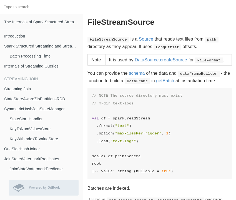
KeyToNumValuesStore (30, 129)
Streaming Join (17, 89)
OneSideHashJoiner (22, 149)
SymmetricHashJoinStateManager (34, 109)
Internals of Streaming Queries (31, 66)
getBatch (165, 80)
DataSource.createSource (161, 60)
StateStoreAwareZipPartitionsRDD (34, 99)
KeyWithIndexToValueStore (34, 139)
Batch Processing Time (30, 56)
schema (137, 73)
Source (146, 39)
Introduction (14, 36)
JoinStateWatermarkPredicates (31, 159)
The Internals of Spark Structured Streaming (43, 22)
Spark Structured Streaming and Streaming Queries (43, 46)
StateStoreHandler (26, 119)
